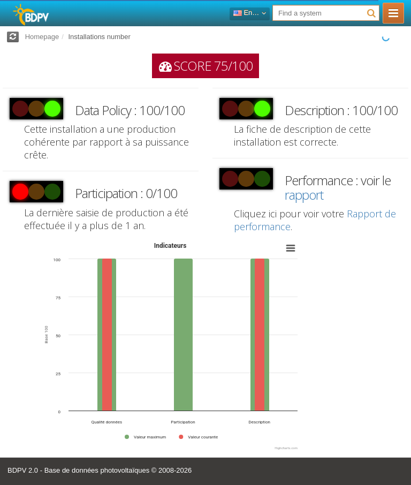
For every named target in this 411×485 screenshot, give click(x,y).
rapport (304, 194)
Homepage (42, 37)
